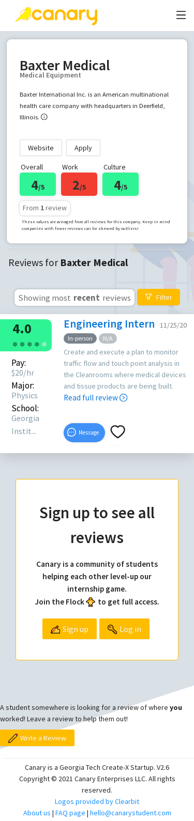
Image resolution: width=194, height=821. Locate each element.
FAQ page (70, 812)
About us (37, 812)
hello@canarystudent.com (130, 812)
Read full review (95, 397)
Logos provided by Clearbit (97, 801)
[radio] (15, 343)
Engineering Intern (109, 324)
